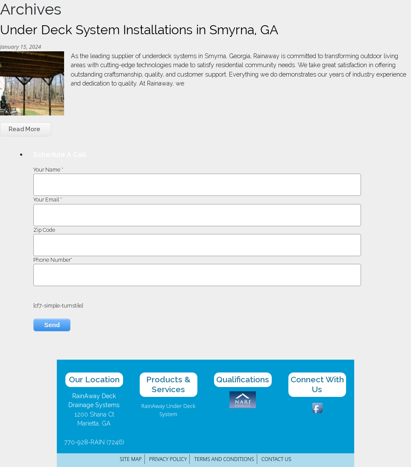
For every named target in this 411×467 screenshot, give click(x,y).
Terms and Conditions (224, 459)
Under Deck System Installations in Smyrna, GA (139, 29)
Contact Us (276, 459)
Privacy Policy (168, 459)
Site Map (130, 459)
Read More (24, 129)
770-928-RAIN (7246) (94, 442)
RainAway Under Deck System (168, 410)
